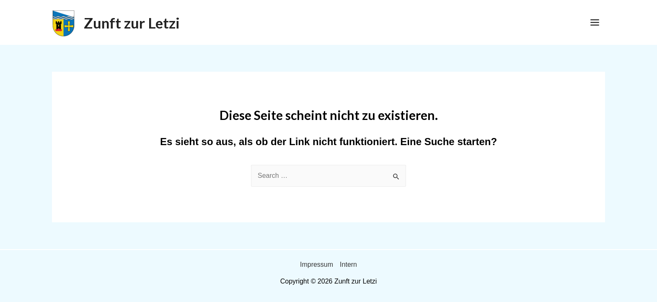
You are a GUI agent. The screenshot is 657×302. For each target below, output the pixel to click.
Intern (348, 264)
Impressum (316, 264)
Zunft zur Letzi (132, 22)
